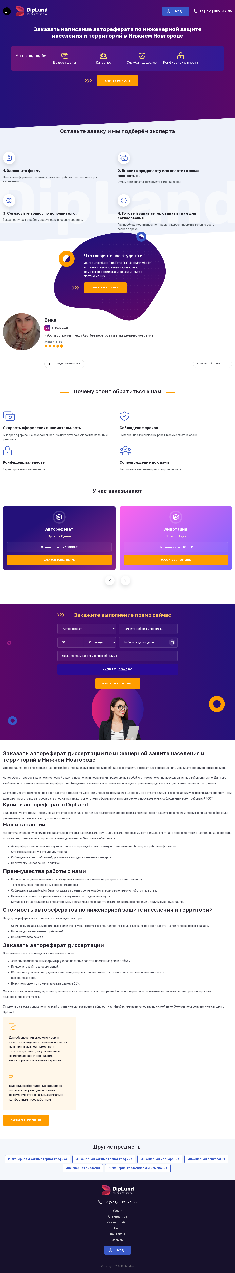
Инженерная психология (206, 1159)
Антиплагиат (117, 1216)
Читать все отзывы (105, 287)
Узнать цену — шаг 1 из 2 (117, 683)
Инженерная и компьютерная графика (37, 1159)
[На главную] (31, 11)
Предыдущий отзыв (64, 363)
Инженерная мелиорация (160, 1159)
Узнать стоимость (117, 80)
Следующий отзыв (212, 363)
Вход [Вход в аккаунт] (174, 11)
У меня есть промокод (117, 669)
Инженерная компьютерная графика (104, 1159)
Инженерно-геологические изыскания (137, 1168)
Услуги (117, 1210)
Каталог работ (118, 1222)
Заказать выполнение (59, 560)
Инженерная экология (83, 1168)
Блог (117, 1228)
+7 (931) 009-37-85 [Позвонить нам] (213, 11)
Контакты (117, 1234)
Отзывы (117, 1240)
